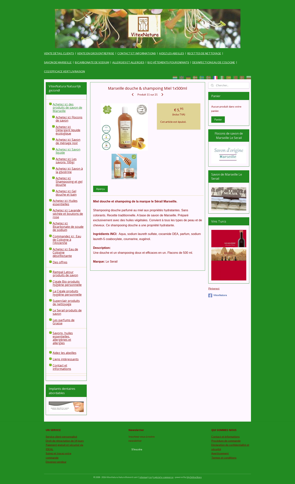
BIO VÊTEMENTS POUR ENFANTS (168, 62)
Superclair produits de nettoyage (66, 302)
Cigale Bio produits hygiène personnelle (67, 283)
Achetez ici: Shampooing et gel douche (69, 181)
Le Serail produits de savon (67, 312)
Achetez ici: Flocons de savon (69, 119)
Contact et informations (62, 367)
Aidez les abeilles (64, 353)
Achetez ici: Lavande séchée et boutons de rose (68, 213)
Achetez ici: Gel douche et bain (66, 193)
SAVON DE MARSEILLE (58, 62)
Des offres (60, 262)
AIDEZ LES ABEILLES (171, 53)
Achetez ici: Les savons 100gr (66, 160)
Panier (218, 119)
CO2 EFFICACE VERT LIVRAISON (64, 71)
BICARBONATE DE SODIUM (92, 62)
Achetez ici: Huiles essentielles (65, 202)
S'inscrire (137, 449)
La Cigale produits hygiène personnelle (67, 293)
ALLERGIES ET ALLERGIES (128, 62)
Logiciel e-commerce (163, 477)
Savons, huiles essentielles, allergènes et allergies (63, 338)
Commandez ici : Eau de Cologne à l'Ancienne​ (67, 239)
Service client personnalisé (61, 436)
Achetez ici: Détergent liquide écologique (68, 130)
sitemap (143, 477)
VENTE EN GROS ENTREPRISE (95, 53)
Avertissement (220, 453)
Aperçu (100, 188)
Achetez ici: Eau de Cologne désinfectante (65, 252)
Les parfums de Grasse (64, 322)
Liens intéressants (66, 359)
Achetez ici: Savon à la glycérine (69, 170)
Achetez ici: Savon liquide (68, 151)
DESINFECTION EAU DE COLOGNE (213, 62)
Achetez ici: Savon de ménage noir (68, 141)
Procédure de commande (226, 440)
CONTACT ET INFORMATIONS (136, 53)
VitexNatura (217, 295)
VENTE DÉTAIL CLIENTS (59, 53)
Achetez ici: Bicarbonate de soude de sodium (68, 226)
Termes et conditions (223, 457)
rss (150, 477)
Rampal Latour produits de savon (65, 273)
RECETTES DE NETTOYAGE (204, 53)
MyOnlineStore (194, 477)
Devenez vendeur (56, 461)
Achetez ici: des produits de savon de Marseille (67, 107)
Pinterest (214, 288)
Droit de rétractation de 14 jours (65, 440)
